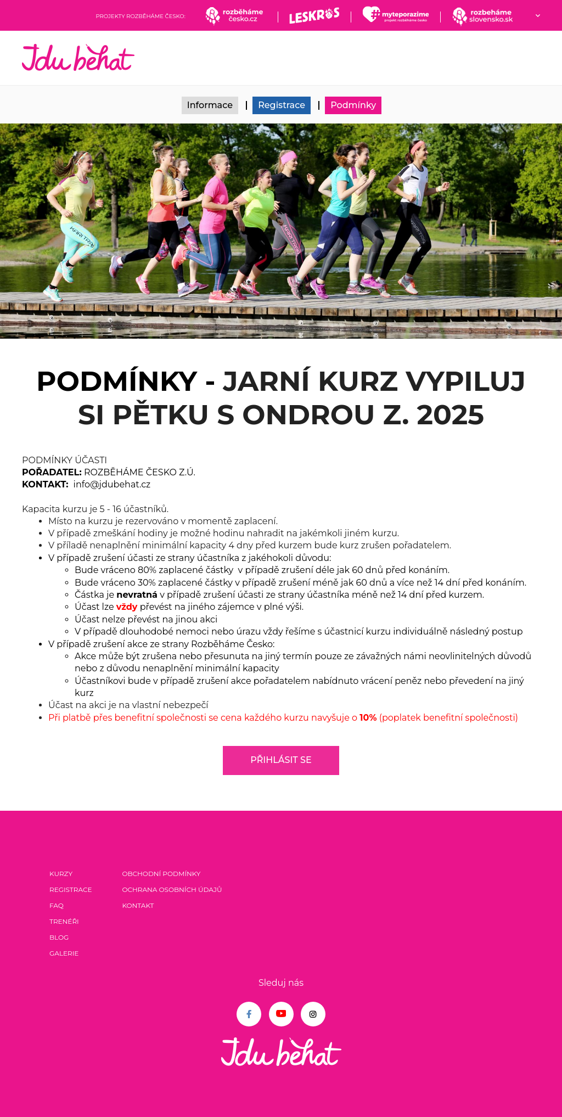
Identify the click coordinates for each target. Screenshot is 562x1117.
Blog (59, 937)
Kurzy (60, 873)
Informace (210, 105)
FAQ (56, 905)
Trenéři (64, 921)
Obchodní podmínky (161, 873)
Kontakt (138, 905)
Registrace (281, 105)
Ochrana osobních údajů (172, 889)
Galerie (63, 953)
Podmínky (353, 105)
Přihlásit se (280, 760)
